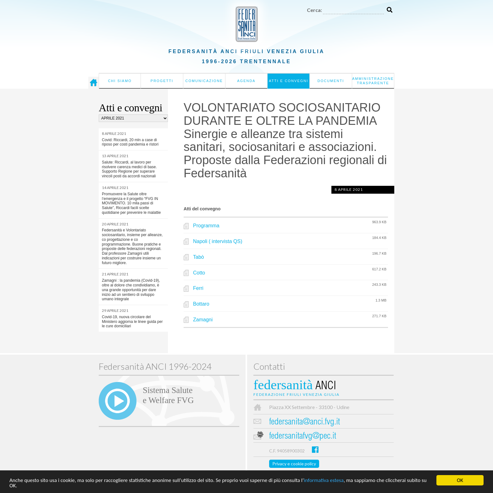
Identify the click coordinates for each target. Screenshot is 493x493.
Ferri (198, 288)
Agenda (246, 81)
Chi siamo (119, 81)
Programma (206, 225)
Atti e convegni (288, 81)
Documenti (331, 81)
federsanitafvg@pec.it (302, 436)
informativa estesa (324, 481)
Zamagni (203, 319)
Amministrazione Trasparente (373, 81)
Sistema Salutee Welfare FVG (168, 395)
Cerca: (314, 10)
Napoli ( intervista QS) (217, 241)
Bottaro (201, 304)
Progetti (162, 81)
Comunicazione (204, 81)
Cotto (199, 272)
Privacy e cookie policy (294, 463)
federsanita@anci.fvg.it (304, 422)
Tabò (198, 257)
